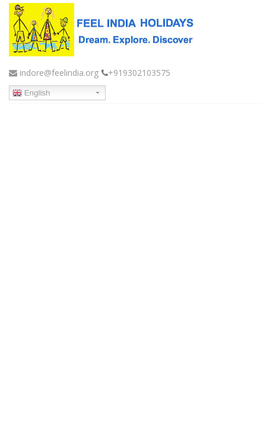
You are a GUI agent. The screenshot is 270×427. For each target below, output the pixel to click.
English (31, 93)
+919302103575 (139, 72)
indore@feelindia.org (54, 72)
